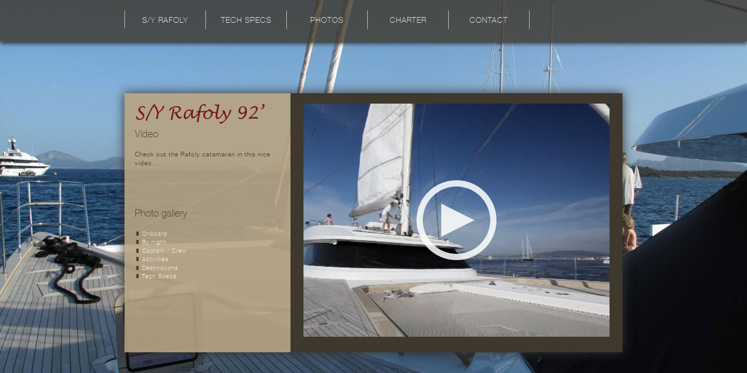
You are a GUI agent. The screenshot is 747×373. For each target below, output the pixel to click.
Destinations (160, 268)
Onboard (154, 234)
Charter (408, 21)
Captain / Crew (164, 251)
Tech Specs (246, 21)
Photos (326, 21)
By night (154, 243)
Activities (155, 260)
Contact (488, 21)
